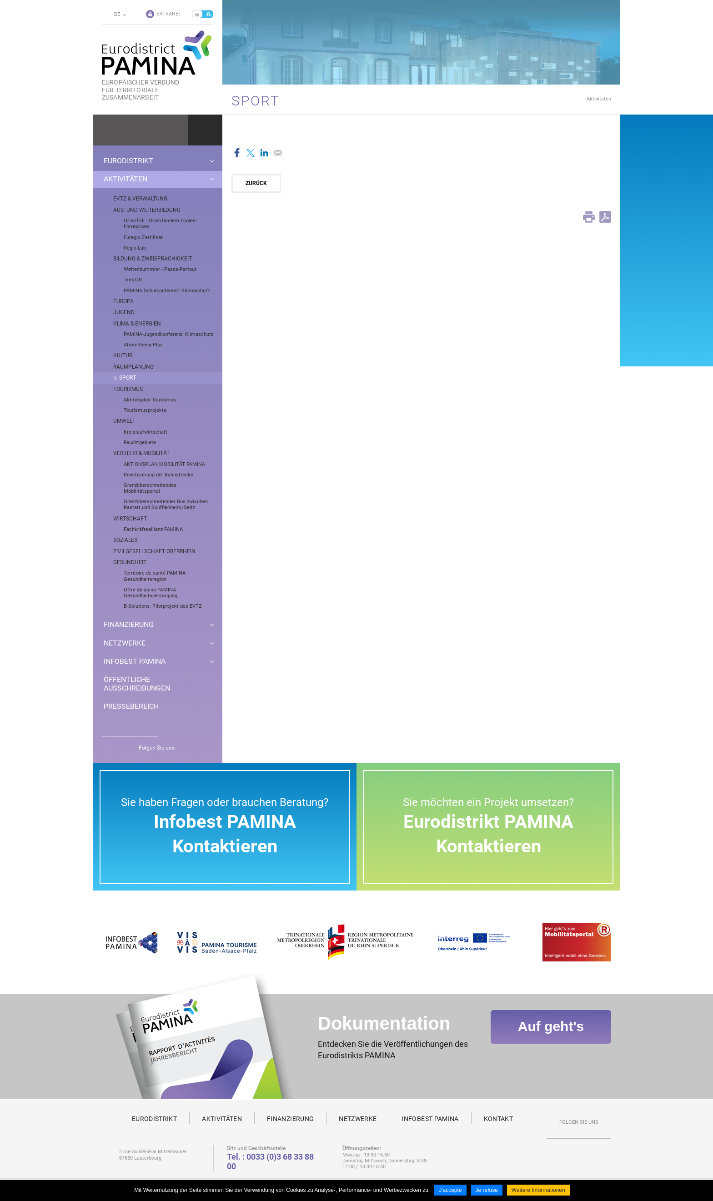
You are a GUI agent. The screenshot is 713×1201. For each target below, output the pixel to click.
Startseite (564, 98)
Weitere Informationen (538, 1191)
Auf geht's (551, 1033)
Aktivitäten (599, 99)
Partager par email (277, 152)
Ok (205, 130)
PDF (605, 217)
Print (589, 217)
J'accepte (450, 1191)
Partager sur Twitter (250, 152)
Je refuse (487, 1191)
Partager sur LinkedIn (264, 152)
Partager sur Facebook (236, 152)
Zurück (256, 183)
